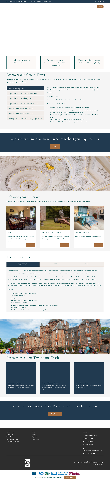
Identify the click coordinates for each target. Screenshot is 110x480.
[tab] (25, 88)
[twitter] (95, 1)
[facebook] (93, 1)
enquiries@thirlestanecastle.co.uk (42, 1)
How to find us (88, 444)
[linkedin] (103, 1)
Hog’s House (100, 464)
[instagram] (98, 1)
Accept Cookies (69, 477)
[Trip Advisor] (100, 1)
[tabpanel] (74, 105)
